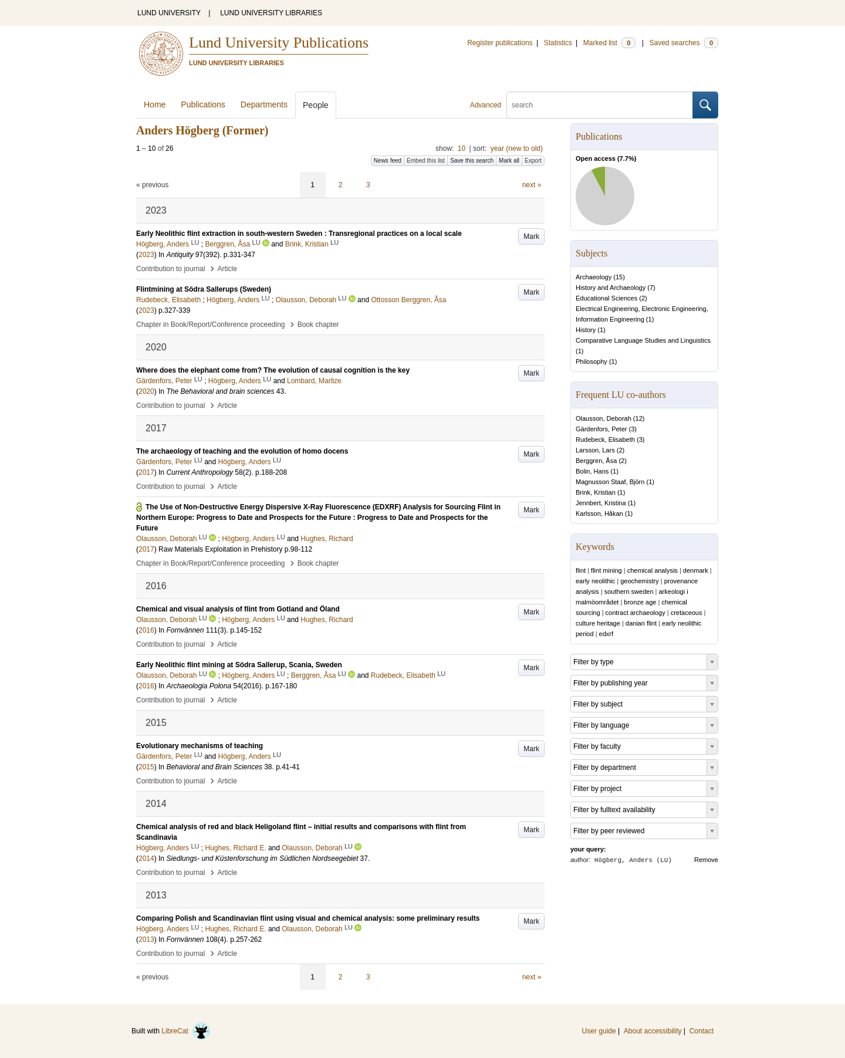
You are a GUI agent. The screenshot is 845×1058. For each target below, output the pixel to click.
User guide (599, 1031)
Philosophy (591, 361)
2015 (146, 767)
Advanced (485, 105)
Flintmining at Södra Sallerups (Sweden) (203, 289)
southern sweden (629, 591)
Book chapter (318, 324)
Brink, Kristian (596, 492)
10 (461, 148)
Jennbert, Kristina (601, 502)
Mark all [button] (509, 160)
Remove (706, 859)
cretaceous (686, 612)
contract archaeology (635, 612)
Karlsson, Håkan (599, 513)
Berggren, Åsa (596, 460)
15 (619, 276)
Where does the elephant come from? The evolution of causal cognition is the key (273, 370)
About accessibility (653, 1031)
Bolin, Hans (592, 471)
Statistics (558, 43)
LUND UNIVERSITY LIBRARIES (271, 13)
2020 (146, 391)
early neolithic (595, 580)
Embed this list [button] (426, 160)
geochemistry (639, 580)
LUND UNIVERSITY (169, 13)
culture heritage (598, 623)
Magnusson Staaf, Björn (610, 481)
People (316, 105)
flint (581, 570)
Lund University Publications (279, 42)
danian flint (641, 623)
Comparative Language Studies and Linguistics (643, 340)
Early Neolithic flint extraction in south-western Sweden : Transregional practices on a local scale (299, 233)
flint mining (606, 570)
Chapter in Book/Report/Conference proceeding (210, 324)
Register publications (499, 43)
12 (639, 418)
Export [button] (533, 160)
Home (154, 104)
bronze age (640, 602)
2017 (146, 472)
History (586, 329)
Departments (264, 104)
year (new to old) (517, 148)
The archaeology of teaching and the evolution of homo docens (242, 451)
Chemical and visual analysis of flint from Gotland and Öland (238, 609)
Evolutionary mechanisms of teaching (199, 746)
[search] (599, 105)
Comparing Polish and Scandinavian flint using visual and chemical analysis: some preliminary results (308, 918)
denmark (695, 570)
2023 (146, 255)
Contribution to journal (170, 269)
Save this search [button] (472, 160)
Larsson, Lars (595, 450)
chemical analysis (652, 570)
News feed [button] (387, 160)
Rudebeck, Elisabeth (605, 439)
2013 (146, 939)
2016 (146, 630)
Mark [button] (531, 236)
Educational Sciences (606, 298)
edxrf (606, 633)
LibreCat (186, 1031)
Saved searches (683, 43)
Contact (701, 1031)
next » (532, 185)
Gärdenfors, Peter (601, 428)
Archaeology (593, 276)
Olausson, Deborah (603, 418)
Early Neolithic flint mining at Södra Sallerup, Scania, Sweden (239, 665)
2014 (146, 858)
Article (227, 269)
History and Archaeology (610, 287)
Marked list (609, 43)
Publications (203, 104)
